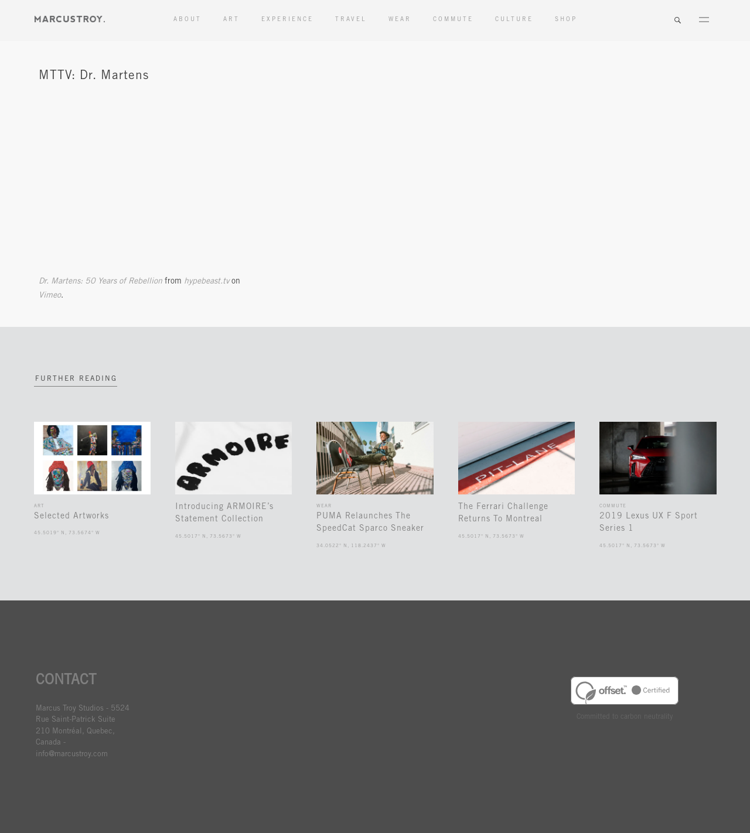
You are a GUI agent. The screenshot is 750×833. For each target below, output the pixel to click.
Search (677, 20)
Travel (351, 20)
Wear (399, 20)
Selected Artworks (71, 517)
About (187, 20)
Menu (703, 20)
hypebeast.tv (206, 282)
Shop (566, 20)
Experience (287, 20)
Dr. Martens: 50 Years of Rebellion (100, 282)
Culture (514, 20)
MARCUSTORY (70, 19)
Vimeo (50, 296)
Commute (453, 20)
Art (231, 20)
